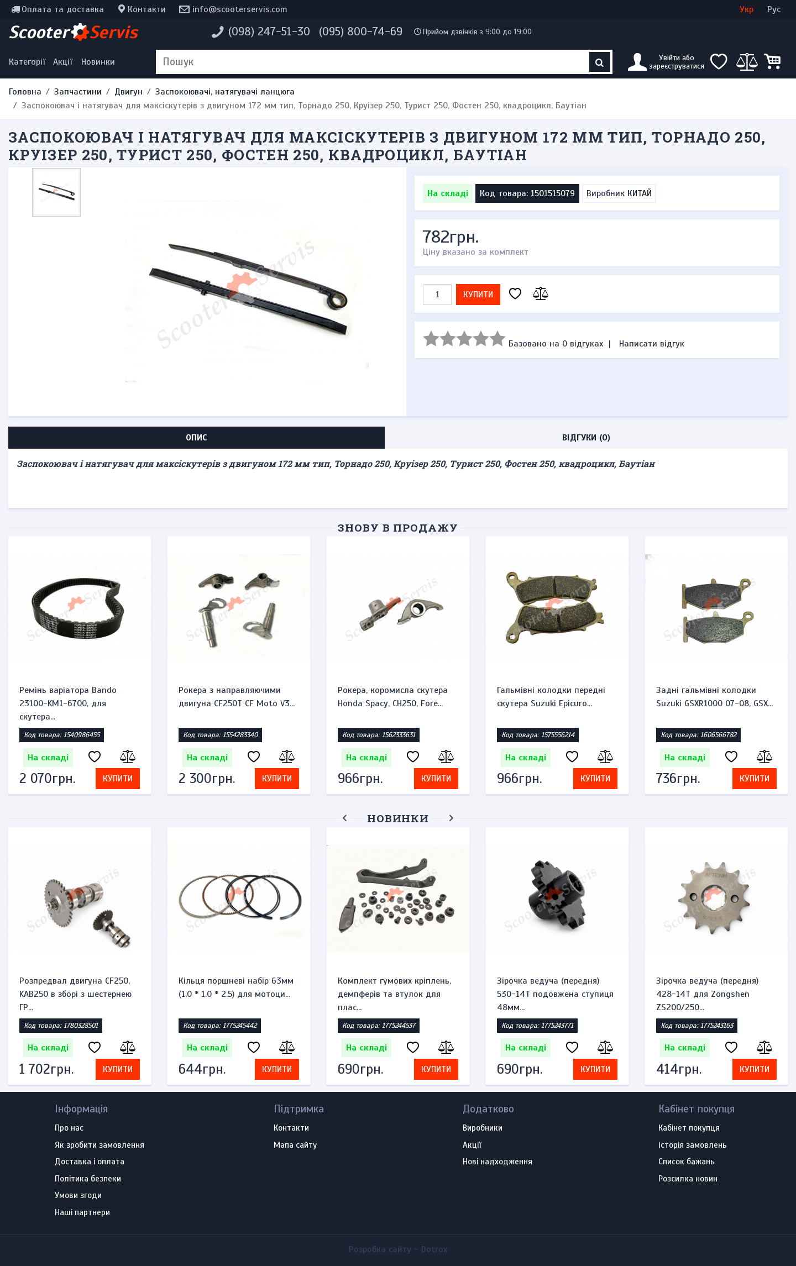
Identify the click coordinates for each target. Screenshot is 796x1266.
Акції (62, 61)
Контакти (147, 9)
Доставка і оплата (89, 1162)
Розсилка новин (688, 1179)
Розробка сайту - (398, 1249)
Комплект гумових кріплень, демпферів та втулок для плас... (394, 994)
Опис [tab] (196, 437)
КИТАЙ (639, 193)
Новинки (98, 61)
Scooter (73, 32)
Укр (746, 9)
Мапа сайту (295, 1145)
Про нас (69, 1128)
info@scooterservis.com (239, 9)
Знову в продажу (398, 527)
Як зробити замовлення (99, 1145)
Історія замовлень (692, 1145)
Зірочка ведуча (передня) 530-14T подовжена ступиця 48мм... (555, 994)
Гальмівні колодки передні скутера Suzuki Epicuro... (551, 697)
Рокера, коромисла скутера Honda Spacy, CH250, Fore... (393, 697)
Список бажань (686, 1162)
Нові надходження (497, 1162)
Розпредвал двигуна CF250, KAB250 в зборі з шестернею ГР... (75, 994)
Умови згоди (78, 1195)
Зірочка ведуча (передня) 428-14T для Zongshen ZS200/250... (707, 994)
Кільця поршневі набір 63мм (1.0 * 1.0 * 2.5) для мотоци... (236, 987)
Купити (478, 294)
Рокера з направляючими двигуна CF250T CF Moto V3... (237, 697)
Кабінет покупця (689, 1128)
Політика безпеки (88, 1179)
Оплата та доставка (63, 9)
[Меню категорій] (29, 62)
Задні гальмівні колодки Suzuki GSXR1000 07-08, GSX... (714, 697)
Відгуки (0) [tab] (586, 437)
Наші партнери (82, 1213)
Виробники (482, 1128)
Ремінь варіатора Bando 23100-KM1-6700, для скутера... (68, 703)
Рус (774, 9)
